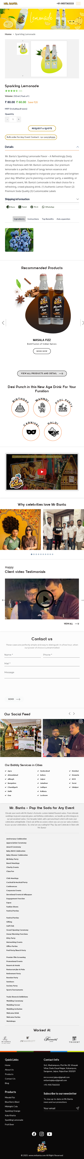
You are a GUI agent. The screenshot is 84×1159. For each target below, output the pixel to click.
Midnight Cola (11, 1146)
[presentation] (4, 361)
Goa (8, 817)
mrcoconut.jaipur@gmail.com (57, 1116)
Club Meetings (12, 967)
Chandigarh (11, 809)
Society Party (12, 1074)
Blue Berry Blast (12, 1141)
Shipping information (17, 199)
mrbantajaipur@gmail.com (55, 1119)
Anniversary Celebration (16, 928)
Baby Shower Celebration (17, 944)
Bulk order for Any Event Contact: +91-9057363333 (31, 137)
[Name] (22, 686)
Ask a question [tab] (63, 219)
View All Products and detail (42, 415)
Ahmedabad (11, 797)
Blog (7, 1122)
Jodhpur (42, 809)
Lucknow (42, 817)
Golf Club (10, 1015)
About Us (9, 1109)
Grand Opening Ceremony (17, 1019)
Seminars (10, 1070)
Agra (8, 793)
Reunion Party (12, 1066)
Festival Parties (12, 1000)
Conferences (11, 975)
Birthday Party (12, 948)
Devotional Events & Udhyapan (19, 983)
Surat (72, 805)
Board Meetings (12, 952)
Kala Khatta (10, 1155)
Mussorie (74, 797)
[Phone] (61, 686)
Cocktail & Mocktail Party (17, 971)
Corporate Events (13, 979)
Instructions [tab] (33, 219)
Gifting (9, 1011)
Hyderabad (43, 793)
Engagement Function (15, 987)
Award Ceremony (13, 936)
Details (9, 146)
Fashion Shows (12, 995)
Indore (41, 797)
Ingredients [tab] (19, 219)
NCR (72, 801)
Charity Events (12, 956)
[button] (31, 567)
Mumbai (74, 793)
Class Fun (10, 960)
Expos (8, 991)
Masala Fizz (10, 1137)
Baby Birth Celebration (15, 940)
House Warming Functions (17, 1023)
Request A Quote (42, 128)
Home (8, 34)
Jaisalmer (42, 805)
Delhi (8, 813)
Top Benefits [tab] (48, 219)
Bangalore (10, 805)
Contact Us (10, 1118)
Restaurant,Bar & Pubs (15, 1058)
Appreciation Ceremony (16, 932)
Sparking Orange (12, 1150)
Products (9, 1113)
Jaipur (41, 801)
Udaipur (74, 809)
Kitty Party (10, 1027)
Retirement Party (13, 1062)
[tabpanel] (42, 242)
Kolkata (42, 813)
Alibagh (9, 801)
